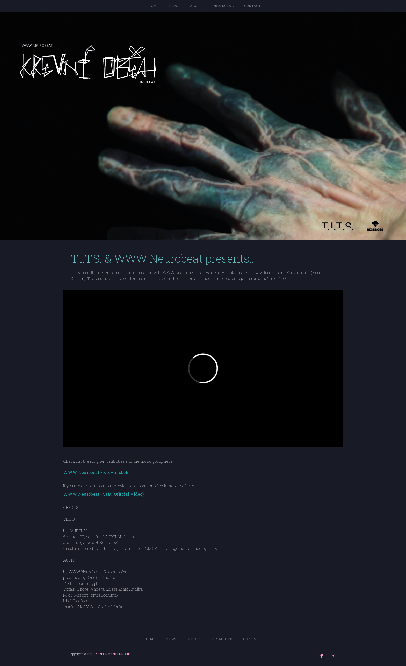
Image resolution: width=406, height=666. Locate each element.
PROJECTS (222, 6)
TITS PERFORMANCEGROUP (108, 654)
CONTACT (252, 6)
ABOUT (196, 6)
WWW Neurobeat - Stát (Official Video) (103, 494)
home (153, 6)
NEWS (174, 6)
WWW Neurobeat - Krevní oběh (95, 472)
